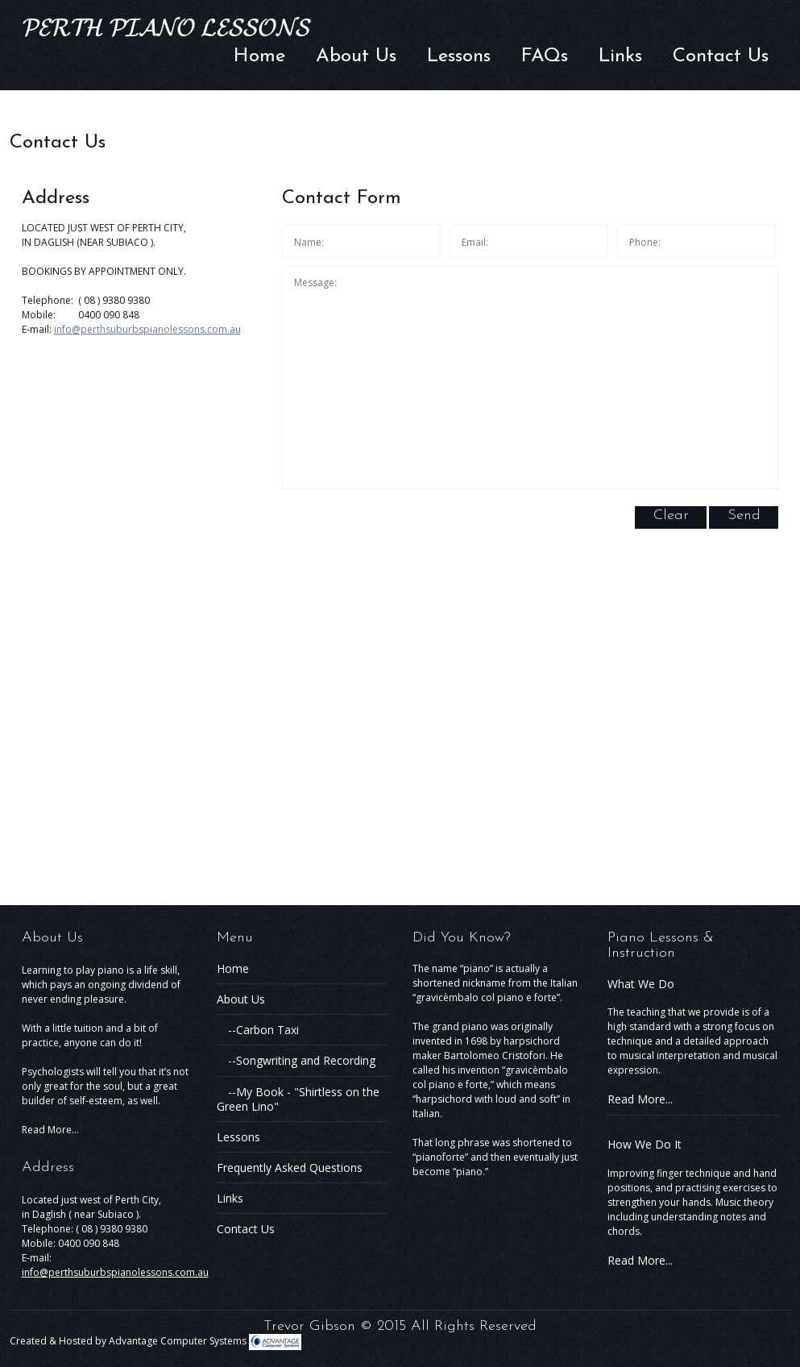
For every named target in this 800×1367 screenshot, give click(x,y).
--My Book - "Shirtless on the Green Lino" (298, 1099)
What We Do (640, 983)
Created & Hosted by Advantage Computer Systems (155, 1341)
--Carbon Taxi (258, 1029)
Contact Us (721, 56)
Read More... (50, 1129)
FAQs (544, 56)
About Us (356, 56)
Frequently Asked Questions (290, 1167)
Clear (671, 515)
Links (620, 56)
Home (259, 56)
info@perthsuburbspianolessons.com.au (147, 329)
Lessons (459, 56)
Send (744, 515)
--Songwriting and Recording (296, 1060)
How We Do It (644, 1144)
